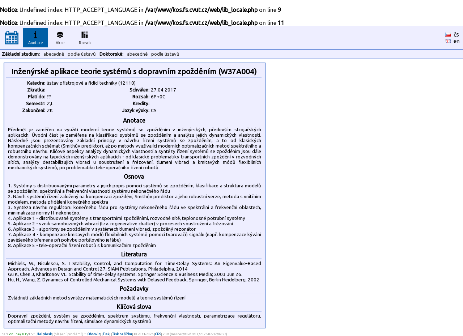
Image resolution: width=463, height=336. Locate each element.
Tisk (106, 334)
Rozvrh (85, 37)
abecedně (53, 54)
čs (456, 34)
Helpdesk (44, 334)
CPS (158, 334)
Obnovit (94, 334)
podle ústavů (82, 54)
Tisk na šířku (122, 334)
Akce (60, 37)
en (457, 41)
